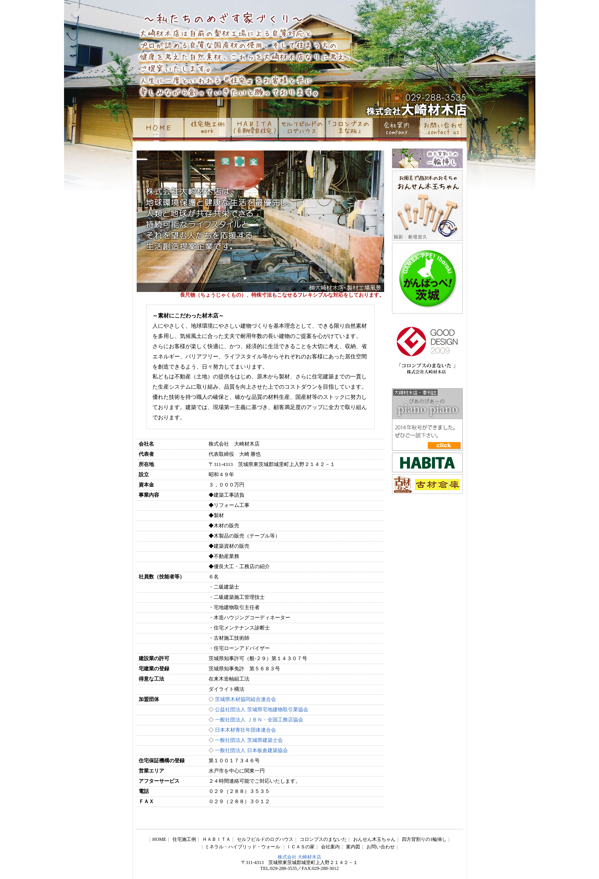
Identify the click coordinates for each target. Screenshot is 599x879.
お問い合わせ (380, 847)
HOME (159, 839)
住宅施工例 (184, 839)
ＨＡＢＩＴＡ (216, 839)
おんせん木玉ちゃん (374, 839)
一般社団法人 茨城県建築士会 (248, 740)
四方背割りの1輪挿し (424, 839)
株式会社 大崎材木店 (299, 857)
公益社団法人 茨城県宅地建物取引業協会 (261, 709)
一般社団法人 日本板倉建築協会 (251, 750)
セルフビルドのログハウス (265, 839)
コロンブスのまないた (323, 839)
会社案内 (330, 847)
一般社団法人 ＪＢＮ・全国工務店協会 (259, 720)
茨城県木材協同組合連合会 (245, 699)
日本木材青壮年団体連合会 (245, 730)
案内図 (353, 847)
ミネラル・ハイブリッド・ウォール (242, 847)
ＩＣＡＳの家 (300, 847)
